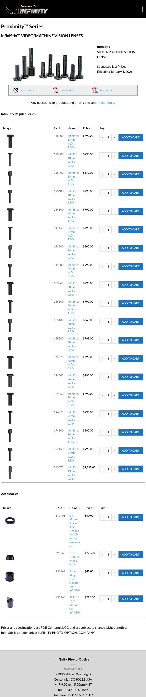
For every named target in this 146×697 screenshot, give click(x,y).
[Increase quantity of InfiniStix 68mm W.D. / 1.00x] (114, 250)
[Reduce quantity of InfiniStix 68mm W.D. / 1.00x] (102, 250)
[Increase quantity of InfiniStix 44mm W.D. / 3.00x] (114, 225)
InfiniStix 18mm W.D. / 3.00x (48, 148)
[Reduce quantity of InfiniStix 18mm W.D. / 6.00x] (102, 175)
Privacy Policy (94, 689)
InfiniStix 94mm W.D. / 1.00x (48, 336)
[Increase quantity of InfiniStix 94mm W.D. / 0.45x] (114, 300)
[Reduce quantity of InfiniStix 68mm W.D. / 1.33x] (102, 263)
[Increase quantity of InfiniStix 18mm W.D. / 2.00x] (114, 137)
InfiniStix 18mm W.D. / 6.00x (48, 173)
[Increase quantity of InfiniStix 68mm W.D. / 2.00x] (114, 275)
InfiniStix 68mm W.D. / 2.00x (48, 274)
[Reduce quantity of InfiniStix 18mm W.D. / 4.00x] (102, 162)
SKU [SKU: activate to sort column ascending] (19, 128)
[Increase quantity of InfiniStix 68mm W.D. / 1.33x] (114, 263)
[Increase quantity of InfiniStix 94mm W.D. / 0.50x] (114, 313)
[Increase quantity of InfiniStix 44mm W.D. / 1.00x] (114, 187)
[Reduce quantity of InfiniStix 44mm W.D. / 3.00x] (102, 225)
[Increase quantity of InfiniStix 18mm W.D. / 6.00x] (114, 175)
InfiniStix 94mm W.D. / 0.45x (48, 299)
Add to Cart (131, 137)
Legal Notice (76, 689)
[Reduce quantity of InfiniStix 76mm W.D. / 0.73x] (102, 288)
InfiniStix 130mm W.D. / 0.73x (48, 361)
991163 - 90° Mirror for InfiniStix (51, 441)
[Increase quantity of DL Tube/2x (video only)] (114, 418)
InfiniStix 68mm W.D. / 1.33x (48, 261)
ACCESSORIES (23, 90)
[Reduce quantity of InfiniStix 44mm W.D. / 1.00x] (102, 187)
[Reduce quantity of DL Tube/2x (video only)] (102, 418)
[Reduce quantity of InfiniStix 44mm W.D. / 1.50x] (102, 200)
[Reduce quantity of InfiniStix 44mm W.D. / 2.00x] (102, 212)
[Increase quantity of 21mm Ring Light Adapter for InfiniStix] (114, 430)
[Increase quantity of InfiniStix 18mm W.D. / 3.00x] (114, 150)
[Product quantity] (108, 137)
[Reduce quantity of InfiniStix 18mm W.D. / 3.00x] (102, 150)
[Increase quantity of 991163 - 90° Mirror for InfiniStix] (114, 443)
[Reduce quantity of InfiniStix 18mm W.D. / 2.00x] (102, 137)
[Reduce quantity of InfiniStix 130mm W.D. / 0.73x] (102, 363)
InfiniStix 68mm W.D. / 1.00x (48, 249)
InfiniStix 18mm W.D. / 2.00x (48, 135)
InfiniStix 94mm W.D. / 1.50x (48, 349)
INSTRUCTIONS (64, 90)
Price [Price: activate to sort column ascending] (83, 128)
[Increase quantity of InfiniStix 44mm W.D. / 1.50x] (114, 200)
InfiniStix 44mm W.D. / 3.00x (48, 223)
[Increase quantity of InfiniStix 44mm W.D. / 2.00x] (114, 212)
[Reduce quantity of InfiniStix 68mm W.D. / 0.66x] (102, 237)
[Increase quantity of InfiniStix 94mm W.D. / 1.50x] (114, 350)
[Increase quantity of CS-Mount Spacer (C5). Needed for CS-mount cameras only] (114, 405)
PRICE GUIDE (102, 90)
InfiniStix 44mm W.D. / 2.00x (48, 211)
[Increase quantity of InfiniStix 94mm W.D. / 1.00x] (114, 338)
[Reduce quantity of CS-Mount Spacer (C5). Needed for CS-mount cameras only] (102, 405)
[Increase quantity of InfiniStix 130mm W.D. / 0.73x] (114, 363)
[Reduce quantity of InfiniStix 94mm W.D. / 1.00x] (102, 338)
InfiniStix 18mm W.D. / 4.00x (48, 161)
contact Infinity (104, 102)
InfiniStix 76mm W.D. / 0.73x (48, 286)
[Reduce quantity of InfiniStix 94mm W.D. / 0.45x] (102, 300)
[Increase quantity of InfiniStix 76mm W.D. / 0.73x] (114, 288)
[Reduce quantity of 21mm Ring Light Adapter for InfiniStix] (102, 430)
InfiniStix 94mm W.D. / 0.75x (48, 324)
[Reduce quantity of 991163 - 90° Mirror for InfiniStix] (102, 443)
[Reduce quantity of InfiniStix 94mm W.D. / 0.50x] (102, 313)
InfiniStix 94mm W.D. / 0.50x (48, 311)
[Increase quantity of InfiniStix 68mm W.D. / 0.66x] (114, 237)
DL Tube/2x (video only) (45, 416)
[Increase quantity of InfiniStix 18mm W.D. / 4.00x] (114, 162)
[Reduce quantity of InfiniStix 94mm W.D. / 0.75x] (102, 325)
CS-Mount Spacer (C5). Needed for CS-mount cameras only (51, 406)
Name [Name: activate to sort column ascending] (34, 128)
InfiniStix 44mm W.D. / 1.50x (48, 198)
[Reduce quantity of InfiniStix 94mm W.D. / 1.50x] (102, 350)
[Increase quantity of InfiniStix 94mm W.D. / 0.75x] (114, 325)
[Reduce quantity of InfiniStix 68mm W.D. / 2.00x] (102, 275)
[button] (139, 9)
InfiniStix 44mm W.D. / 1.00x (48, 186)
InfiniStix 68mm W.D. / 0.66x (48, 236)
